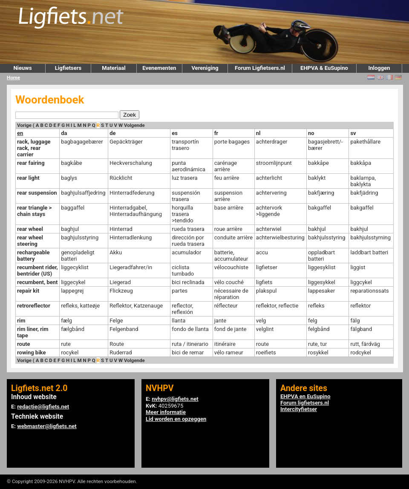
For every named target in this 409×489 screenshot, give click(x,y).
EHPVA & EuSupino (324, 68)
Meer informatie (166, 412)
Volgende (134, 125)
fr (216, 133)
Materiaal (113, 68)
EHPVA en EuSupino (305, 396)
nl (258, 133)
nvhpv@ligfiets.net (175, 399)
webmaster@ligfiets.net (46, 426)
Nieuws (22, 68)
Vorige (24, 125)
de (112, 133)
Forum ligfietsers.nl (304, 403)
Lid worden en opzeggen (176, 419)
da (64, 133)
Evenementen (159, 68)
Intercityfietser (298, 409)
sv (353, 133)
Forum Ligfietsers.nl (260, 68)
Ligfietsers (68, 68)
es (175, 133)
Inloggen (379, 68)
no (311, 133)
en (20, 133)
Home (13, 78)
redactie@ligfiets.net (43, 406)
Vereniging (204, 68)
